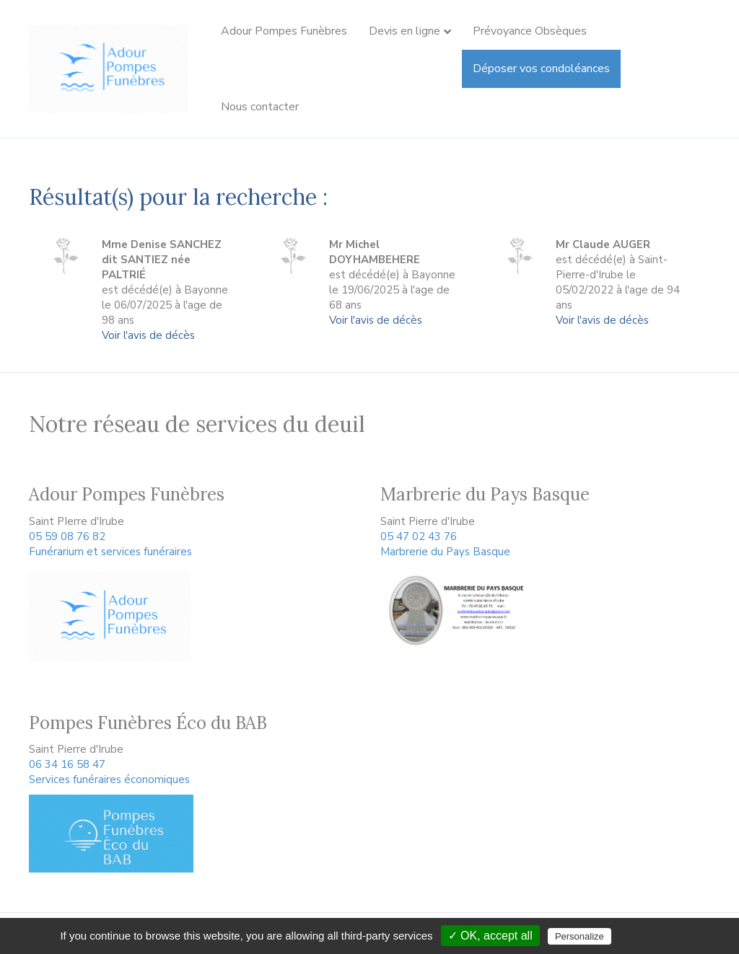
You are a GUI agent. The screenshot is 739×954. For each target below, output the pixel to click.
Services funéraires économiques (109, 779)
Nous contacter (260, 107)
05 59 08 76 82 (67, 536)
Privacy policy (654, 936)
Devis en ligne (404, 31)
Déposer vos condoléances (541, 68)
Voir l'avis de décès (148, 335)
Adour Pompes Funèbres (284, 31)
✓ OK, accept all (490, 935)
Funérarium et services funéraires (110, 551)
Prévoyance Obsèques (530, 31)
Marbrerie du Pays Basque (445, 551)
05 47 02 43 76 (418, 536)
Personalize (579, 936)
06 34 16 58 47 (67, 764)
